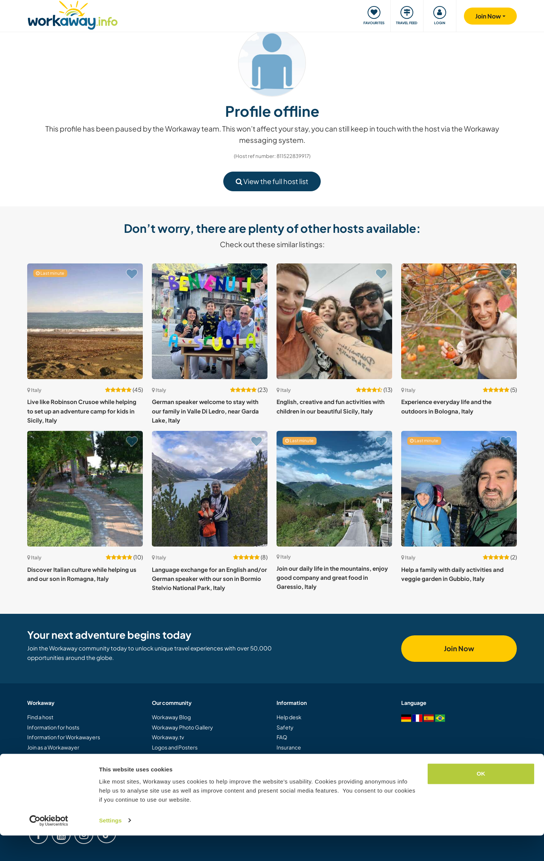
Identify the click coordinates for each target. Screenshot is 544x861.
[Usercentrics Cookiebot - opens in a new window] (49, 846)
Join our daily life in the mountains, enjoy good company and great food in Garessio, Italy (332, 577)
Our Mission (166, 757)
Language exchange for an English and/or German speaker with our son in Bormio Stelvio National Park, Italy (209, 579)
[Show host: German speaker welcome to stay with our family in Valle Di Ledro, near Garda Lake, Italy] (209, 321)
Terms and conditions (303, 766)
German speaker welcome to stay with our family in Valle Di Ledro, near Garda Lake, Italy (205, 411)
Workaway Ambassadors (182, 766)
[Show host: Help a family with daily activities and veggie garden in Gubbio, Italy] (459, 489)
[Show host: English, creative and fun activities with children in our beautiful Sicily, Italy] (334, 321)
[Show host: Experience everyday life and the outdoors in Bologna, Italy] (459, 321)
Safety (285, 727)
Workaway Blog (171, 717)
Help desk (289, 717)
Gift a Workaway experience (62, 766)
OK (481, 799)
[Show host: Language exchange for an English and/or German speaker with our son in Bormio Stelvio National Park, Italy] (209, 489)
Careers (162, 777)
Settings (110, 846)
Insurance (289, 747)
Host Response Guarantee (309, 757)
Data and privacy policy (305, 777)
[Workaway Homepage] (72, 14)
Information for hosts (53, 727)
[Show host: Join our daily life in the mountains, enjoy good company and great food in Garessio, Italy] (334, 489)
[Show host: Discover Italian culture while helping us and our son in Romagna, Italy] (85, 489)
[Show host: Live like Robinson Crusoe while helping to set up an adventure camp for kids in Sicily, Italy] (85, 321)
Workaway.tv (168, 737)
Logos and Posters (175, 747)
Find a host (40, 717)
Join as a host (43, 757)
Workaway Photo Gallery (182, 727)
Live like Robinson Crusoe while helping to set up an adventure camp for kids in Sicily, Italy (81, 411)
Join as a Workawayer (53, 747)
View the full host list (272, 181)
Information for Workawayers (63, 737)
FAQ (282, 737)
